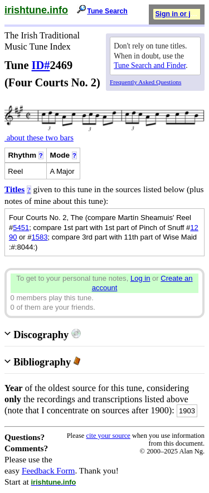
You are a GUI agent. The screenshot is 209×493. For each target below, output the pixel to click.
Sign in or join (178, 14)
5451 (21, 227)
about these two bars (39, 137)
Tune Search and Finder (150, 65)
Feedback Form (48, 470)
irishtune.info (36, 10)
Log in (140, 278)
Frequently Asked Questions (145, 82)
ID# (41, 65)
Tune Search (107, 11)
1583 (40, 237)
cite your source (108, 436)
